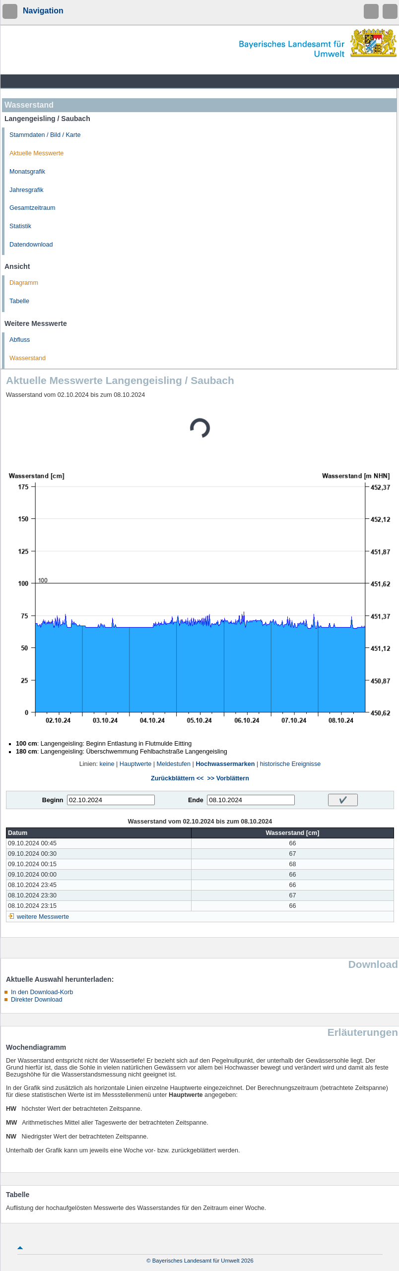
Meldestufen (174, 764)
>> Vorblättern (228, 778)
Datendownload (31, 244)
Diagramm (23, 282)
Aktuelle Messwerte (36, 153)
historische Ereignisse (290, 764)
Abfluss (19, 339)
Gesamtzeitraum (32, 207)
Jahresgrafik (26, 190)
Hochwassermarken (225, 764)
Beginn (53, 800)
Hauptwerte (135, 764)
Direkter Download (37, 999)
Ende (195, 800)
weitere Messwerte (43, 916)
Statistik (20, 226)
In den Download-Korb (42, 992)
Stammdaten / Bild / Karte (45, 134)
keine (106, 764)
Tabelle (19, 301)
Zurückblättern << (177, 778)
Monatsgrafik (27, 171)
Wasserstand (27, 358)
